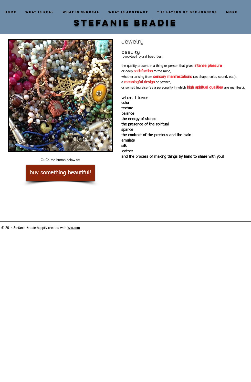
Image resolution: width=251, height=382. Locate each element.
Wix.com (73, 228)
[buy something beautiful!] (60, 173)
